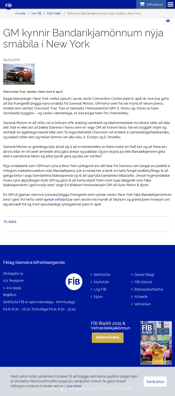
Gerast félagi (144, 275)
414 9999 (13, 288)
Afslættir (141, 297)
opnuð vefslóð (55, 199)
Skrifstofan (102, 275)
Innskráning (107, 337)
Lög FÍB (100, 289)
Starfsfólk (101, 282)
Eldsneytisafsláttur (148, 289)
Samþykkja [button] (155, 381)
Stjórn (98, 297)
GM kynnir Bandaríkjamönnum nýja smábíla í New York (104, 13)
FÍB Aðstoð (143, 282)
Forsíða (21, 13)
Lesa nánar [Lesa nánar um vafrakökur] (73, 386)
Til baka (9, 222)
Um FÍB (36, 13)
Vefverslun (142, 304)
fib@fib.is (10, 295)
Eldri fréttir (54, 13)
